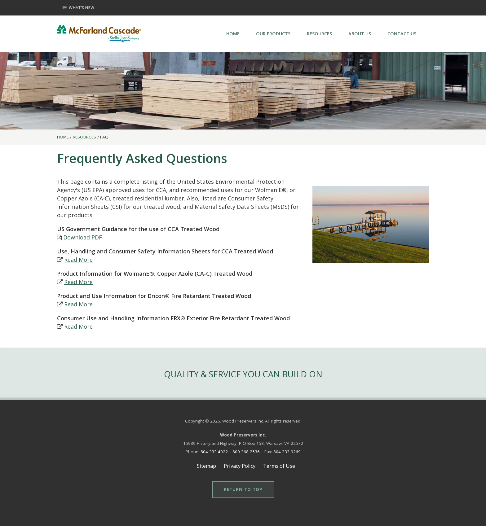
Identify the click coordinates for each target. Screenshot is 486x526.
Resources (84, 137)
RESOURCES (319, 34)
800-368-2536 (246, 451)
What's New (78, 7)
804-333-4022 (214, 451)
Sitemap (206, 465)
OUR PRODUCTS (273, 34)
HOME (233, 34)
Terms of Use (279, 465)
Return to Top (243, 489)
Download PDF (82, 237)
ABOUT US (359, 34)
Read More (78, 259)
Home (63, 137)
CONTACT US (401, 34)
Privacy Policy (239, 465)
